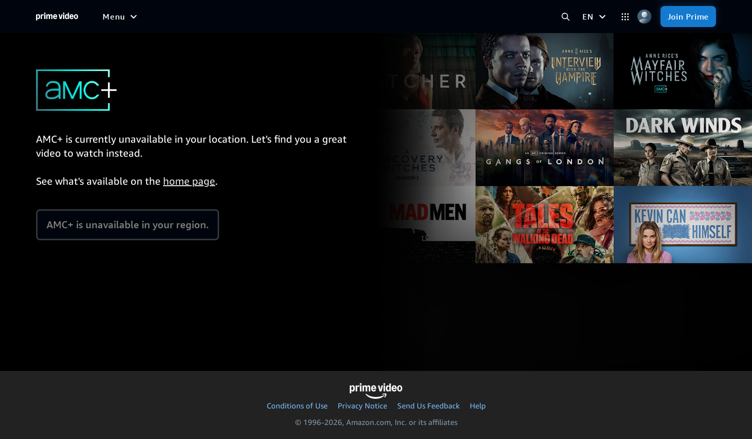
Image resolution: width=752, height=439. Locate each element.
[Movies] (147, 16)
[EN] (595, 16)
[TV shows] (194, 16)
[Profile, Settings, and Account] (644, 17)
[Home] (57, 17)
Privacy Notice (362, 405)
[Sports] (240, 16)
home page (189, 181)
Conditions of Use (297, 405)
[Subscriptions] (381, 16)
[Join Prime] (688, 16)
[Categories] (625, 17)
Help (478, 405)
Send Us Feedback (428, 405)
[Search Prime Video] (565, 17)
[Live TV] (318, 16)
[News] (279, 16)
